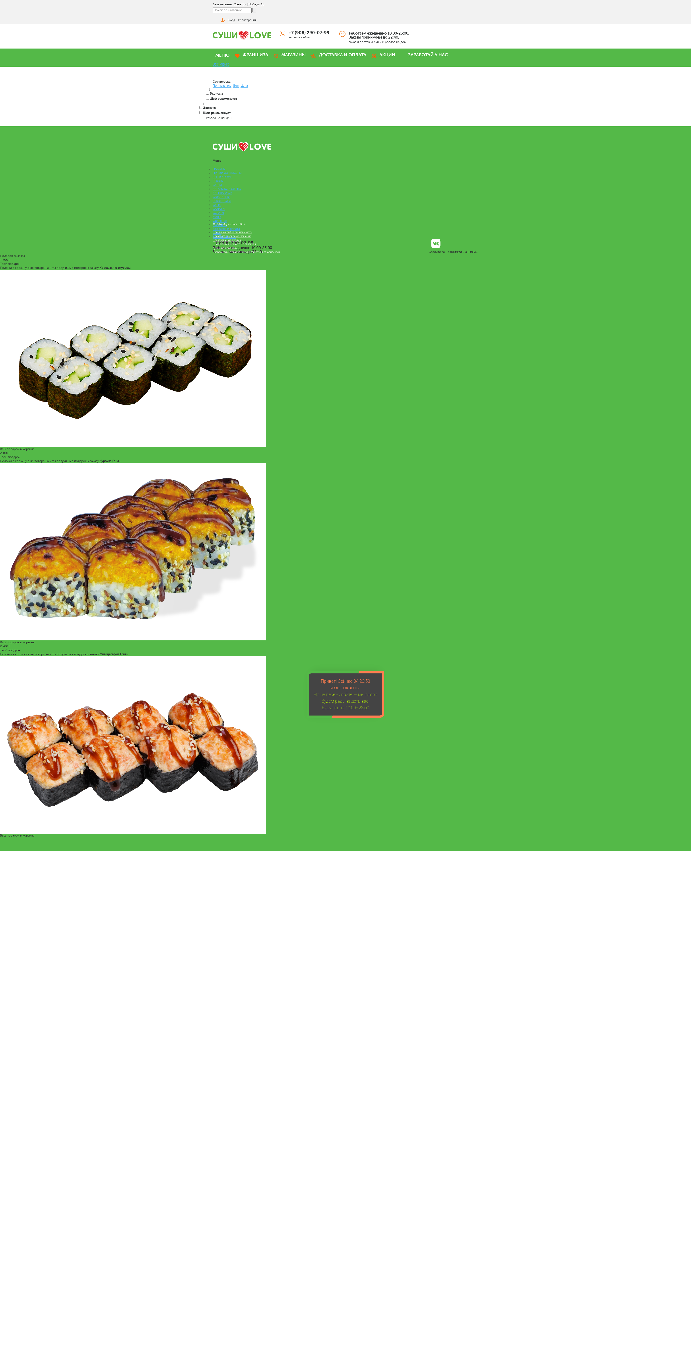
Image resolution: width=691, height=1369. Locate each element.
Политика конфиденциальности (232, 232)
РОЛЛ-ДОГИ (222, 201)
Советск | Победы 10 (249, 4)
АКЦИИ (387, 54)
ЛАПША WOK (222, 193)
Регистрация (247, 20)
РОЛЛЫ (218, 181)
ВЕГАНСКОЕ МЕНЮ (227, 189)
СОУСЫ (218, 213)
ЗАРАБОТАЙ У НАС (428, 54)
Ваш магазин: (223, 4)
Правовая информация (227, 240)
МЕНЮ (222, 55)
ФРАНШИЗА (255, 54)
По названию (222, 85)
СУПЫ (217, 205)
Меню (217, 216)
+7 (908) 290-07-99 (309, 32)
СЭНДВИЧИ (221, 197)
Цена (244, 85)
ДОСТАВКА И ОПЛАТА (342, 54)
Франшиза (220, 220)
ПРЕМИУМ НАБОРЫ (227, 173)
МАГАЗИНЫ (293, 54)
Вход (231, 20)
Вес (236, 85)
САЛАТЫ (219, 209)
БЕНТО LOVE (222, 177)
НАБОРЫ (219, 169)
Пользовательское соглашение (232, 236)
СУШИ (217, 185)
